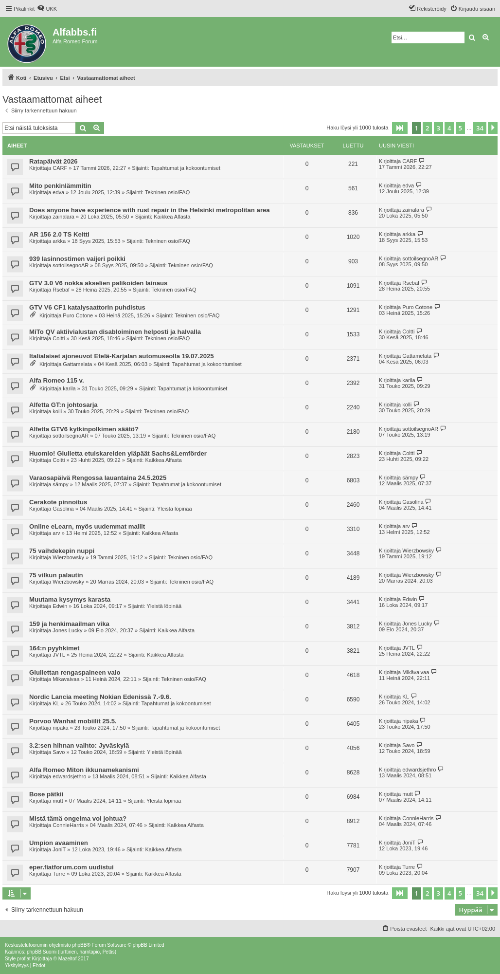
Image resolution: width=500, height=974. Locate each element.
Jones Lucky (67, 630)
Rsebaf (61, 290)
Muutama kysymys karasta (69, 599)
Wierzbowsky (68, 557)
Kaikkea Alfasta (172, 217)
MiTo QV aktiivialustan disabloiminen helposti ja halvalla (115, 331)
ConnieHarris (68, 825)
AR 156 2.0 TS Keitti (59, 234)
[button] (400, 128)
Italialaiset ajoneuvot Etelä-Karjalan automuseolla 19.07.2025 (121, 356)
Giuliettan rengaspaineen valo (75, 672)
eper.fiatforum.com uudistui (71, 867)
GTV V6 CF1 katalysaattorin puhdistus (87, 307)
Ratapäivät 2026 (53, 161)
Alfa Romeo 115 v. (56, 380)
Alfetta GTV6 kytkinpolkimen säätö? (84, 429)
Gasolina (63, 509)
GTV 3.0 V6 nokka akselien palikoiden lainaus (98, 283)
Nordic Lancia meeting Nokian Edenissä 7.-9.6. (100, 696)
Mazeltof (67, 958)
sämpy (60, 484)
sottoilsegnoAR (71, 265)
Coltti (59, 338)
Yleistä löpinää (174, 509)
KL (56, 703)
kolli (57, 411)
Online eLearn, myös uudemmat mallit (87, 526)
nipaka (60, 728)
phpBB (79, 945)
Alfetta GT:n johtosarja (63, 404)
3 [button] (438, 128)
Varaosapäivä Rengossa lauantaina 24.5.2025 (97, 477)
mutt (58, 801)
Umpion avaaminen (58, 842)
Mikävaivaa (66, 679)
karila (69, 388)
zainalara (63, 217)
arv (56, 533)
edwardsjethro (69, 776)
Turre (59, 874)
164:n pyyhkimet (54, 648)
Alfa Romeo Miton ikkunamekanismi (84, 769)
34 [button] (479, 128)
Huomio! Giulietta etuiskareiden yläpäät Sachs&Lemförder (118, 453)
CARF (60, 168)
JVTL (59, 655)
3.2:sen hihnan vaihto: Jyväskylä (79, 745)
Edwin (60, 606)
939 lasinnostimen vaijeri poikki (77, 258)
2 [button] (427, 128)
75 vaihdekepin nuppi (61, 550)
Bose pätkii (46, 794)
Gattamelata (77, 364)
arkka (59, 241)
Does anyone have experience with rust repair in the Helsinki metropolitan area (149, 210)
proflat (24, 958)
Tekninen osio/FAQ (167, 192)
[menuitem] (47, 9)
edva (58, 192)
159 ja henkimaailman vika (69, 623)
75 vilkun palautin (56, 575)
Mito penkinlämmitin (60, 185)
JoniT (59, 849)
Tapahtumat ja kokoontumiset (185, 168)
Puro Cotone (78, 315)
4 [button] (449, 128)
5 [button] (460, 128)
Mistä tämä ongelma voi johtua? (77, 818)
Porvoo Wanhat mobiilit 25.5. (73, 721)
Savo (59, 752)
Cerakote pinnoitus (58, 502)
